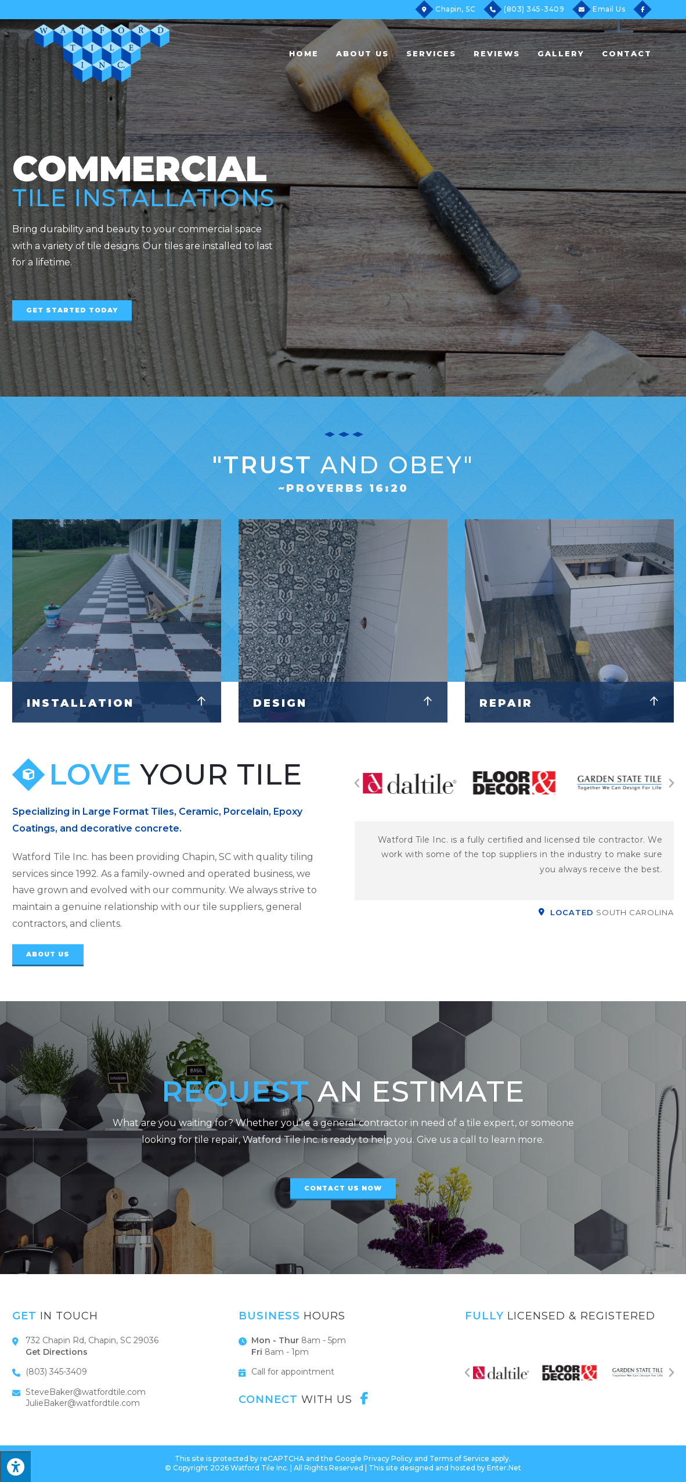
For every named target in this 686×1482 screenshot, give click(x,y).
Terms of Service (459, 1458)
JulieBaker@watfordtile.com (83, 1403)
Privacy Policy (388, 1458)
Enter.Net (504, 1467)
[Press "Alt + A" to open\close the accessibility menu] (15, 1466)
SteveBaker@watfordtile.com (86, 1392)
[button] (72, 311)
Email (609, 9)
